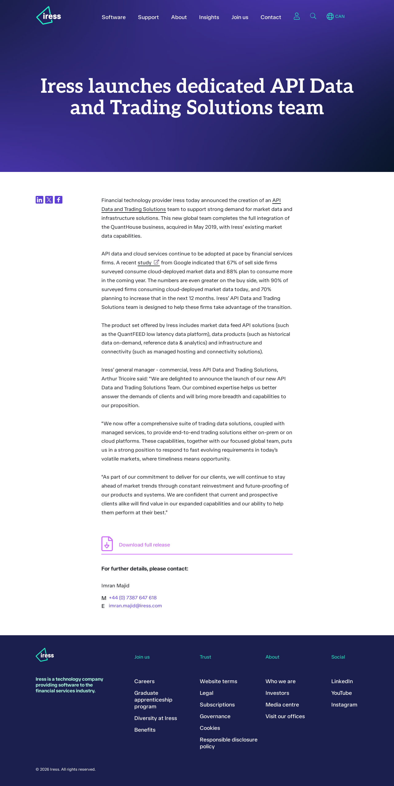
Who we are (281, 681)
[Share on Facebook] (58, 200)
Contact (271, 17)
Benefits (145, 729)
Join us (239, 17)
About (179, 17)
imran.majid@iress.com (135, 606)
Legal (206, 693)
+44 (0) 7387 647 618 (133, 598)
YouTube (341, 693)
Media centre (282, 704)
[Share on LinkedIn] (39, 200)
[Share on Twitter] (49, 200)
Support (148, 17)
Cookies (210, 728)
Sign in (297, 16)
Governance (215, 716)
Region (330, 16)
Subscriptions (217, 704)
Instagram (344, 704)
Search (313, 16)
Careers (144, 681)
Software (114, 17)
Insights (209, 17)
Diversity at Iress (155, 718)
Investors (277, 693)
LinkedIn (342, 681)
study (149, 262)
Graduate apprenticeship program (153, 700)
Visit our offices (285, 716)
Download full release (144, 545)
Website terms (218, 681)
